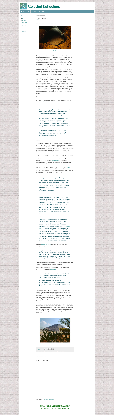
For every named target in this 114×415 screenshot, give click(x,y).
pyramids (42, 101)
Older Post (70, 397)
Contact (27, 11)
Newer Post (39, 397)
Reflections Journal (51, 23)
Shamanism (62, 351)
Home (22, 11)
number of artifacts (46, 244)
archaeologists (54, 269)
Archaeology (51, 351)
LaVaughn (56, 351)
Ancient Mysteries (44, 351)
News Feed (25, 26)
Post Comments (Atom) (48, 399)
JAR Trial (34, 11)
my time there (56, 160)
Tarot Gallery (41, 11)
